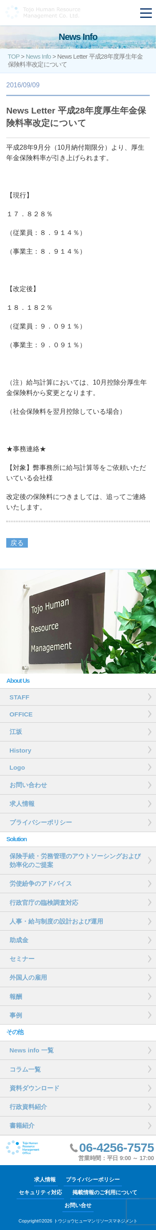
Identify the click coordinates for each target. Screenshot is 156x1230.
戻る (17, 542)
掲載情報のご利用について (104, 1192)
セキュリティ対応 (40, 1192)
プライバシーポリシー (93, 1179)
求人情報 (45, 1179)
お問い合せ (78, 1205)
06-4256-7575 (116, 1147)
